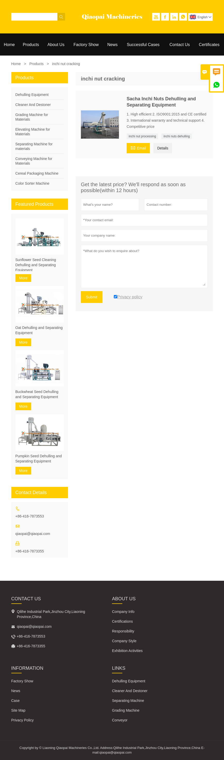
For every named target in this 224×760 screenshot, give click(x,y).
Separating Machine (128, 701)
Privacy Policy (22, 720)
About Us (55, 44)
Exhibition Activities (127, 651)
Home (9, 44)
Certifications (122, 621)
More (23, 278)
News (112, 44)
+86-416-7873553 (29, 516)
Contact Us (179, 44)
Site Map (18, 710)
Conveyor (119, 720)
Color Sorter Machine (32, 183)
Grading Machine (126, 710)
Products (31, 44)
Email (138, 147)
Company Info (123, 612)
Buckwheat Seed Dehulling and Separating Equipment (36, 394)
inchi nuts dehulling (176, 136)
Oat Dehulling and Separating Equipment (39, 330)
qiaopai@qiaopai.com (32, 534)
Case (15, 701)
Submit (91, 297)
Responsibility (123, 631)
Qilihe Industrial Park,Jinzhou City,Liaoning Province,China (51, 614)
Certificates (209, 44)
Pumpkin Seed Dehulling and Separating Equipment (38, 458)
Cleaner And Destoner (33, 105)
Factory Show (86, 44)
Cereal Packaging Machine (36, 173)
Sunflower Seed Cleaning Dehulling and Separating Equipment (35, 265)
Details (162, 148)
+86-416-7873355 (29, 551)
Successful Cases (143, 44)
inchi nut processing (142, 136)
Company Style (124, 641)
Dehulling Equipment (32, 95)
